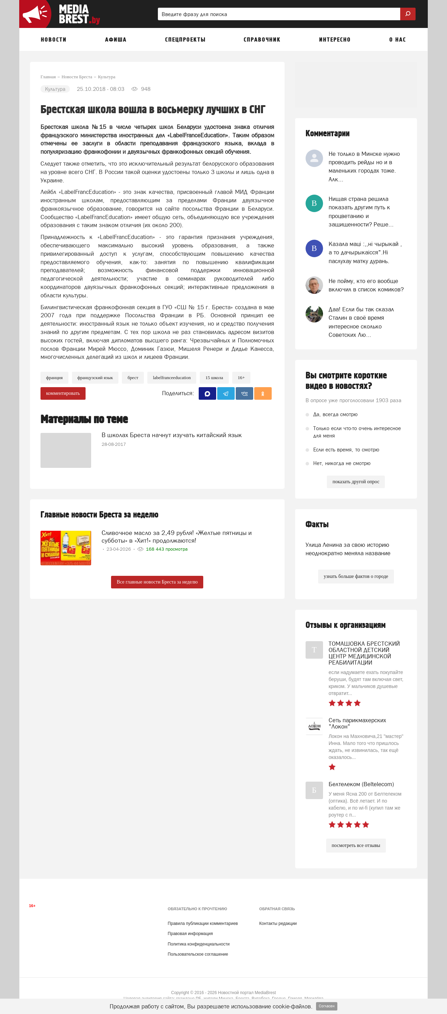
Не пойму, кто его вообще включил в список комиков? (366, 285)
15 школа (214, 377)
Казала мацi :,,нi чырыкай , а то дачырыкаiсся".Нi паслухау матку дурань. (365, 252)
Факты (317, 525)
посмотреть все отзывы (356, 845)
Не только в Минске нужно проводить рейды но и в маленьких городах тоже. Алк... (364, 166)
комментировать (63, 393)
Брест (132, 377)
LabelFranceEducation (172, 377)
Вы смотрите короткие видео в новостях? (346, 380)
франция (54, 377)
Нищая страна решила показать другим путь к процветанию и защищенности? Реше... (361, 211)
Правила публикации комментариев (203, 923)
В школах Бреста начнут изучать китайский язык (172, 435)
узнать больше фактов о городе (356, 576)
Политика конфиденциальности (198, 944)
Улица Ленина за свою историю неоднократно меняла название (348, 549)
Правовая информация (190, 933)
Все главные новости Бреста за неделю (157, 582)
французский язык (95, 377)
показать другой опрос (355, 481)
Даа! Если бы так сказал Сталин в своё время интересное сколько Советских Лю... (361, 322)
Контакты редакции (277, 923)
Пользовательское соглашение (198, 954)
